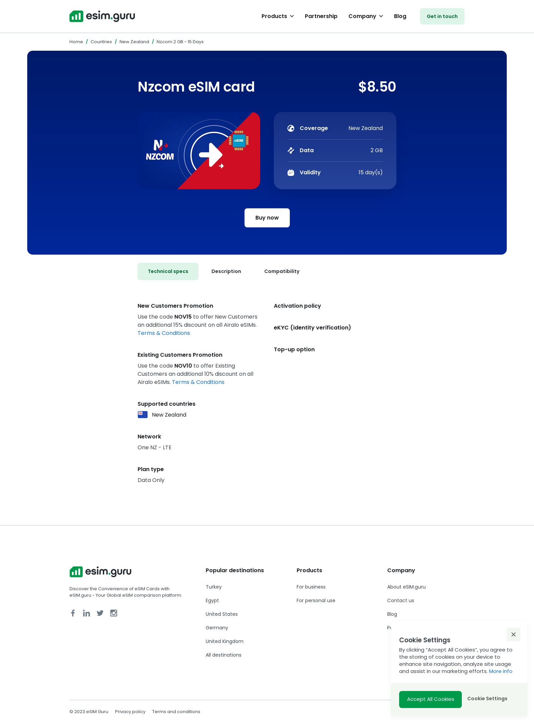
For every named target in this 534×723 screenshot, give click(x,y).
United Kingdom (225, 641)
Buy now (267, 218)
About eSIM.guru (406, 586)
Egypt (212, 600)
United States (222, 614)
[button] (513, 634)
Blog (400, 16)
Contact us (400, 600)
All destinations (223, 655)
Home (76, 41)
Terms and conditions (176, 711)
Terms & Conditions (164, 333)
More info (501, 671)
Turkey (214, 586)
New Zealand (134, 41)
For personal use (316, 600)
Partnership (321, 16)
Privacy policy (130, 711)
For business (311, 586)
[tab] (168, 271)
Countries (101, 41)
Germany (217, 627)
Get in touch (442, 16)
